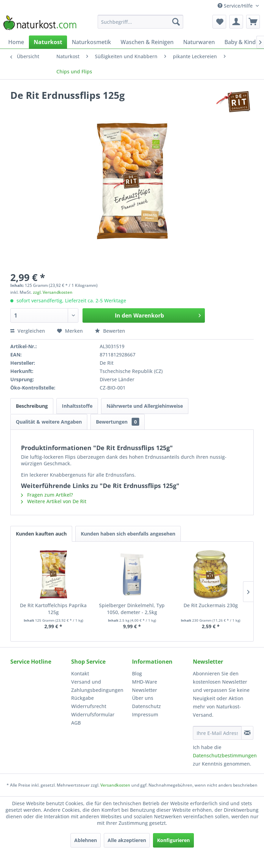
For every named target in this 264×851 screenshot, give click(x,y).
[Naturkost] (48, 42)
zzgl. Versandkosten (53, 292)
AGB (76, 722)
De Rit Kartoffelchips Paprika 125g (53, 608)
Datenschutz (146, 706)
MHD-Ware (144, 681)
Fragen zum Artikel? (47, 494)
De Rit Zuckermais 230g (211, 605)
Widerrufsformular (92, 714)
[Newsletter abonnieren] (247, 733)
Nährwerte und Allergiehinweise (145, 406)
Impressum (145, 714)
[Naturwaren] (199, 42)
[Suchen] (176, 22)
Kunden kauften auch (41, 533)
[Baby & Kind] (240, 42)
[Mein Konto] (236, 22)
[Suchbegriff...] (141, 22)
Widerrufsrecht (88, 706)
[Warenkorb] (253, 22)
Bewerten (110, 331)
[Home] (16, 42)
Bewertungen (117, 422)
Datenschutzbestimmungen (225, 755)
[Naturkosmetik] (91, 42)
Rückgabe (82, 698)
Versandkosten (115, 785)
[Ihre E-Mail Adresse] (217, 733)
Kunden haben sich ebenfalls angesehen (128, 533)
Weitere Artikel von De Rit (53, 501)
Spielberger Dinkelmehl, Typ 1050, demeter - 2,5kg (132, 608)
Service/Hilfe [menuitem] (236, 5)
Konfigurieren (173, 840)
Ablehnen (85, 840)
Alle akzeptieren (127, 840)
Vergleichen (27, 331)
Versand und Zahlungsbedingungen (97, 685)
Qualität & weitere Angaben (49, 421)
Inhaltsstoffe (77, 406)
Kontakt (80, 673)
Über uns (142, 698)
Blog (137, 673)
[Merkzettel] (219, 22)
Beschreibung (32, 406)
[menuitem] (141, 22)
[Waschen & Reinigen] (147, 42)
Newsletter (144, 690)
